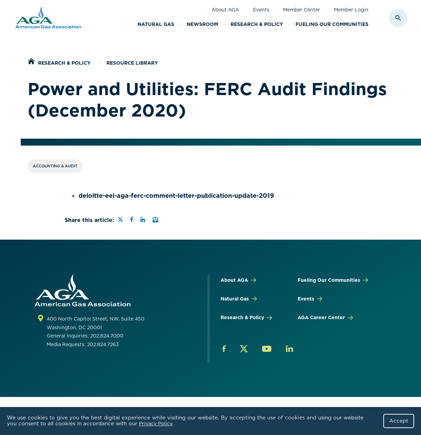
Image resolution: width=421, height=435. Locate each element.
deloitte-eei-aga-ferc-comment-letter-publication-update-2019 (176, 195)
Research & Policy (257, 24)
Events (261, 9)
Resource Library (132, 63)
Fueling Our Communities (332, 24)
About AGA (225, 9)
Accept (398, 421)
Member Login (351, 9)
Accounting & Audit (55, 166)
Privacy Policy (155, 423)
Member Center (301, 9)
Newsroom (202, 24)
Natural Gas (156, 24)
